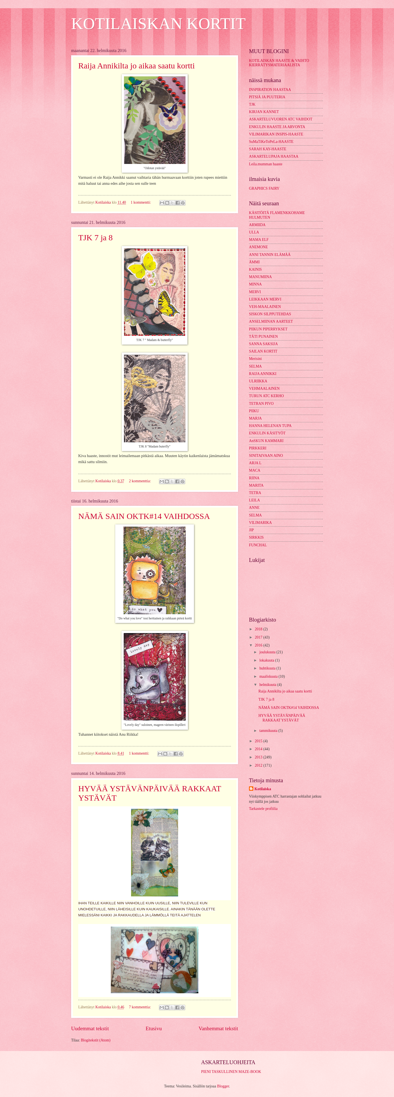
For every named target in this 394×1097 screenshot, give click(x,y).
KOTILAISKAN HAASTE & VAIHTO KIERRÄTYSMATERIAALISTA (279, 63)
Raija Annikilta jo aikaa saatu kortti (136, 65)
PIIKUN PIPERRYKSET (268, 329)
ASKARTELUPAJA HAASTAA (273, 156)
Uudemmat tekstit (90, 1028)
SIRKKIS (256, 537)
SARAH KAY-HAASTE (267, 149)
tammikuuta (268, 731)
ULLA (254, 232)
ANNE (254, 508)
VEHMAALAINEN (264, 388)
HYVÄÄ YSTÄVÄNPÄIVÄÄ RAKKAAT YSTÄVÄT (281, 718)
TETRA (255, 493)
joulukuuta (267, 652)
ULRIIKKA (258, 381)
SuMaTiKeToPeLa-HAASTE (271, 142)
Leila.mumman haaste (265, 164)
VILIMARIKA (260, 523)
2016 (259, 645)
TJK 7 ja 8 (95, 237)
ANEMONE (258, 247)
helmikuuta (268, 685)
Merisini (255, 359)
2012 (259, 765)
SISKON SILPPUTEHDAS (270, 314)
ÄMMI (254, 262)
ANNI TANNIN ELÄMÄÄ (270, 255)
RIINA (254, 478)
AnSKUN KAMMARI (266, 441)
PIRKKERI (257, 448)
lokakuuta (267, 660)
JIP (251, 530)
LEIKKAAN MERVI (265, 299)
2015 (259, 741)
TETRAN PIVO (261, 404)
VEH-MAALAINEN (265, 307)
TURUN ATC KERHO (266, 396)
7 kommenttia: (140, 1007)
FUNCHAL (258, 545)
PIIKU (254, 411)
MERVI (255, 292)
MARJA (255, 418)
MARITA (256, 485)
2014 (259, 749)
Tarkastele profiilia (263, 809)
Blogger (223, 1086)
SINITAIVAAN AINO (266, 456)
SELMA (255, 366)
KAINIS (255, 269)
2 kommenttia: (140, 481)
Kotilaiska (262, 789)
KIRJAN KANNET (264, 112)
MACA (254, 470)
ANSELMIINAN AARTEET (271, 321)
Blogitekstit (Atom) (95, 1040)
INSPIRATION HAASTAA (270, 90)
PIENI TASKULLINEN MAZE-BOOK (231, 1072)
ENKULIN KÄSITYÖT (267, 433)
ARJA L (255, 463)
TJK (252, 104)
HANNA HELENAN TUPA (270, 426)
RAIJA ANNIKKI (262, 374)
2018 (259, 629)
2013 (259, 757)
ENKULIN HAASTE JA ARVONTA (277, 127)
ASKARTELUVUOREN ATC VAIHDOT (280, 119)
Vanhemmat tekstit (218, 1028)
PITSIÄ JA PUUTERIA (267, 97)
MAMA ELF (259, 240)
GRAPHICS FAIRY (264, 188)
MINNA (255, 284)
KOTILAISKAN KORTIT (158, 24)
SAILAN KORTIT (263, 351)
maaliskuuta (269, 676)
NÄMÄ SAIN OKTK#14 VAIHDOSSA (144, 516)
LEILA (254, 500)
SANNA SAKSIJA (263, 344)
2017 (259, 637)
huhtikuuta (267, 668)
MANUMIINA (260, 277)
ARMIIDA (257, 225)
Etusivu (154, 1028)
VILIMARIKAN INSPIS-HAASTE (276, 134)
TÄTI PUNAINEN (263, 336)
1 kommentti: (141, 202)
